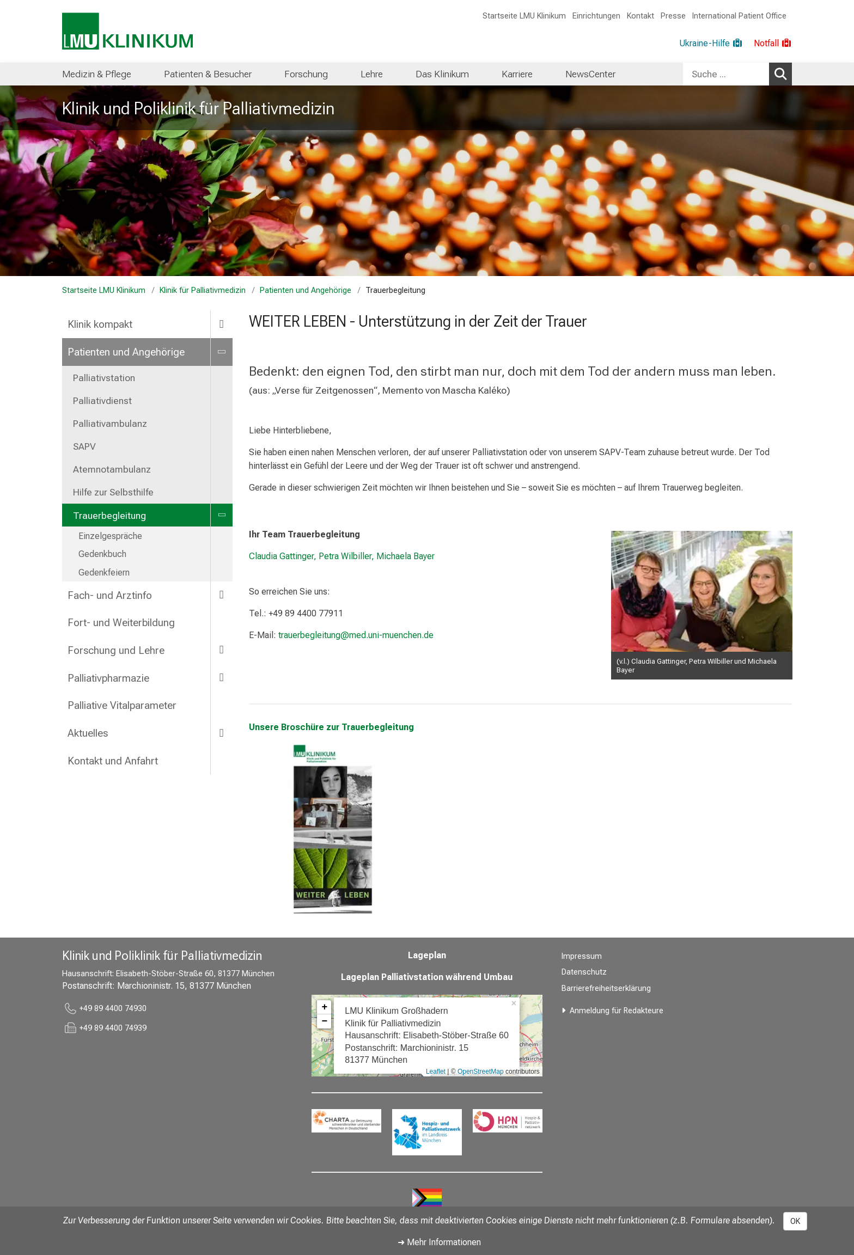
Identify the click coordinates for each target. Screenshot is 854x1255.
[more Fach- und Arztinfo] (222, 595)
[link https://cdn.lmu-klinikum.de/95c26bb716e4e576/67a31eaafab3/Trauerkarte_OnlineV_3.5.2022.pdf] (336, 829)
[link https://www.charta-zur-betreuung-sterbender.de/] (346, 1120)
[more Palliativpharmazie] (222, 678)
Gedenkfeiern (104, 572)
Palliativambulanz (110, 423)
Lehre (372, 74)
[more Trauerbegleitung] (222, 515)
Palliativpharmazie (108, 678)
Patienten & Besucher (208, 74)
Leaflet (436, 1071)
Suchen (782, 73)
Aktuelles (88, 733)
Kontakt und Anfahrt (113, 761)
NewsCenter (590, 74)
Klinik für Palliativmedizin (203, 290)
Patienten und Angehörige (305, 290)
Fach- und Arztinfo (110, 595)
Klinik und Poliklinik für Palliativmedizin (198, 108)
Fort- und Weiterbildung (121, 622)
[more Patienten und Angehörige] (222, 351)
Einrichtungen (596, 16)
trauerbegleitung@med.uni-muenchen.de (356, 635)
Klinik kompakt (100, 324)
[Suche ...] (726, 74)
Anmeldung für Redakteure (616, 1010)
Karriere (517, 74)
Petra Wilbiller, (345, 556)
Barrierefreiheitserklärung (606, 988)
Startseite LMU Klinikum (524, 16)
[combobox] (737, 74)
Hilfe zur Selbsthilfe (113, 492)
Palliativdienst (102, 400)
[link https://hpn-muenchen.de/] (507, 1120)
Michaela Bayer (405, 556)
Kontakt (640, 16)
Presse (673, 16)
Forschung (306, 74)
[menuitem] (96, 74)
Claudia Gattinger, (282, 556)
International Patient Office (739, 16)
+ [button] (324, 1007)
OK (795, 1221)
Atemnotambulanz (112, 469)
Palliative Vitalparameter (122, 705)
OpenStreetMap (480, 1071)
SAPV (84, 446)
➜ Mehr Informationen (439, 1242)
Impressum (582, 956)
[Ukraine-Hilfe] (711, 43)
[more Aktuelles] (222, 733)
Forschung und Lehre (116, 650)
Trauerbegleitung (109, 515)
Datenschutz (584, 972)
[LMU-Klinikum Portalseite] (127, 31)
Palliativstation (104, 377)
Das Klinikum (442, 74)
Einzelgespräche (110, 536)
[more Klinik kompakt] (222, 324)
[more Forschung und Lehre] (222, 650)
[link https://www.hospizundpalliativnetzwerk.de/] (427, 1132)
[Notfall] (773, 43)
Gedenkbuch (102, 554)
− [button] (324, 1021)
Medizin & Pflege (96, 74)
